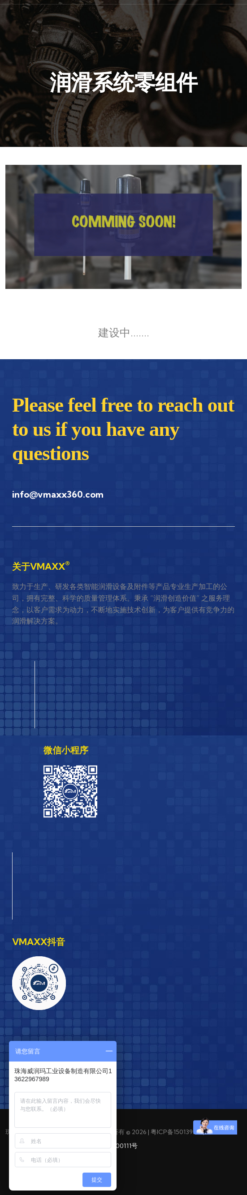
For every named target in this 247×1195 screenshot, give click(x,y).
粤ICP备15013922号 (178, 1132)
